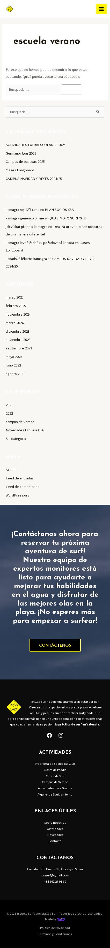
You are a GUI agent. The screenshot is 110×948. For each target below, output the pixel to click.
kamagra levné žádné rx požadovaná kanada (40, 242)
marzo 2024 (15, 322)
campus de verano (20, 421)
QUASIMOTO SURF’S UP (68, 218)
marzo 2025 (15, 297)
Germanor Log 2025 (21, 153)
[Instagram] (60, 735)
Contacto (55, 841)
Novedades (55, 834)
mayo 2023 (14, 356)
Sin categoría (16, 438)
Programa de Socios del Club (55, 763)
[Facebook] (49, 735)
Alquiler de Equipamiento (55, 794)
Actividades (55, 829)
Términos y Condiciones (55, 934)
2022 (9, 413)
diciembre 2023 (18, 331)
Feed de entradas (20, 478)
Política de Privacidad (55, 928)
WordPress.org (18, 495)
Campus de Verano (55, 782)
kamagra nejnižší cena (22, 209)
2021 (9, 404)
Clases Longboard (20, 170)
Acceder (12, 469)
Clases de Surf (55, 776)
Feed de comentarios (22, 486)
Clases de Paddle (55, 770)
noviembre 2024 (18, 314)
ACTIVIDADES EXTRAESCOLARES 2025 (35, 144)
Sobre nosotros (55, 822)
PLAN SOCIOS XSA (59, 209)
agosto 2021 (15, 373)
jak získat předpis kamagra (26, 226)
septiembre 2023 (19, 348)
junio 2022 (13, 365)
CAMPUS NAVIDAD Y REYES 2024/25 (34, 178)
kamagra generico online (25, 218)
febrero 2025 (16, 305)
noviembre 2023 (18, 339)
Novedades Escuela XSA (25, 430)
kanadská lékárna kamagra (26, 258)
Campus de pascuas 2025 (25, 161)
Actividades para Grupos (55, 788)
